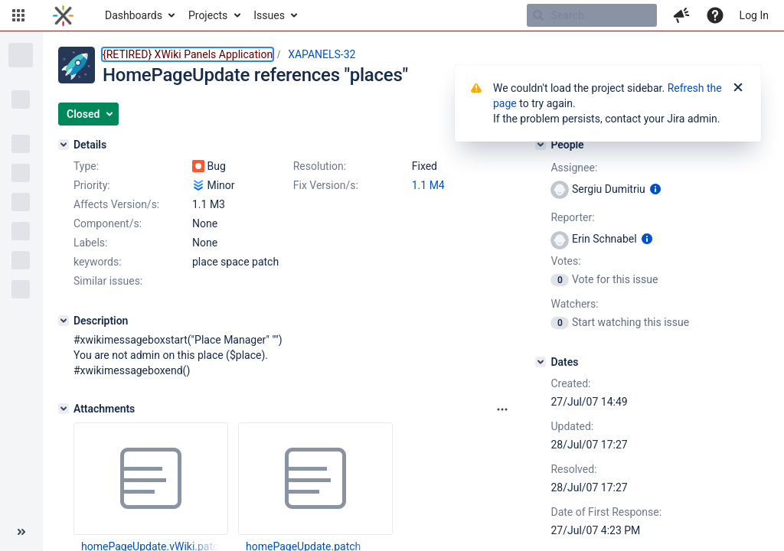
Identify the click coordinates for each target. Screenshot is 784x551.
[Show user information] (655, 189)
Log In (754, 15)
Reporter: (572, 217)
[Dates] (540, 362)
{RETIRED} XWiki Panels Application (188, 54)
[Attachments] (63, 408)
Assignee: (573, 167)
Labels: (90, 242)
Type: (86, 166)
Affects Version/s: (116, 204)
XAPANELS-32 (321, 54)
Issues (269, 15)
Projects (207, 15)
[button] (18, 15)
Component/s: (108, 223)
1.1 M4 (428, 185)
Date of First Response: (606, 512)
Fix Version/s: (325, 185)
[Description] (63, 320)
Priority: (92, 185)
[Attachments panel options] (502, 409)
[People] (540, 144)
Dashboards (133, 15)
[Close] (738, 88)
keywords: (98, 262)
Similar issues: (108, 281)
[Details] (63, 144)
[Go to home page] (63, 15)
